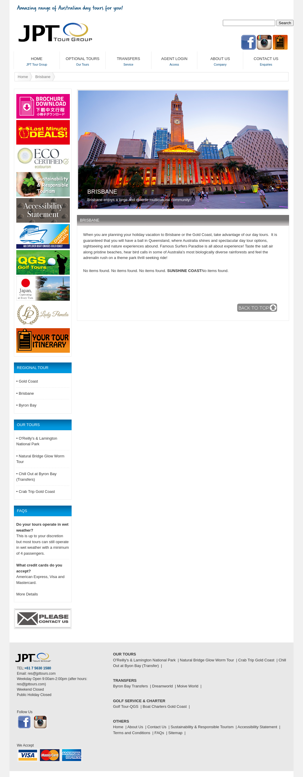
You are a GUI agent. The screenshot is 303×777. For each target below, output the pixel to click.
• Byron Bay (26, 405)
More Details (27, 594)
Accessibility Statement (257, 727)
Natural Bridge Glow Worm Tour (207, 660)
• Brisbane (25, 393)
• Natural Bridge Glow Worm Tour (40, 459)
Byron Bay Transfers (130, 686)
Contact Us (156, 727)
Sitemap (175, 733)
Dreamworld (162, 686)
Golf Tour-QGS (125, 706)
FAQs (159, 733)
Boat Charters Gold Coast (165, 706)
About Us (135, 727)
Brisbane (42, 77)
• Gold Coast (27, 381)
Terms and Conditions (131, 733)
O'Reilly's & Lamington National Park (144, 660)
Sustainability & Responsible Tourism (201, 727)
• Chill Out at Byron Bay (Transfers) (36, 477)
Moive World (187, 686)
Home (23, 77)
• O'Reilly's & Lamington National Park (36, 441)
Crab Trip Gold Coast (256, 660)
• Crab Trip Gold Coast (35, 491)
